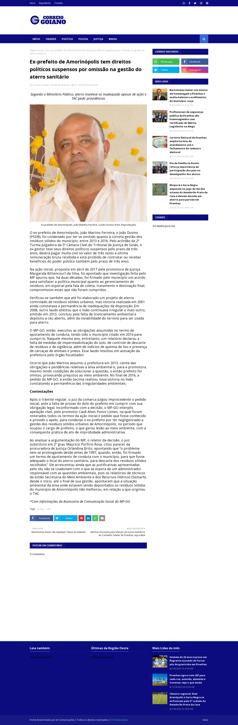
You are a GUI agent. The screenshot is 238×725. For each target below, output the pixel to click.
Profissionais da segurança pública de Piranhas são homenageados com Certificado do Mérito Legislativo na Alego (186, 119)
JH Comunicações (65, 719)
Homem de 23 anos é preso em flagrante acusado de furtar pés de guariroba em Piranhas (188, 660)
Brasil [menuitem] (113, 39)
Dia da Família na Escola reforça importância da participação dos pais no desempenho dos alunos (185, 168)
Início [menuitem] (36, 39)
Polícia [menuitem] (83, 39)
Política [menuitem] (67, 39)
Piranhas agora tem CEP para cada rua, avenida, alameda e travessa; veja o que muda (187, 679)
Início (32, 3)
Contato (58, 3)
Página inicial (36, 50)
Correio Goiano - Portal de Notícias (51, 85)
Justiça (41, 509)
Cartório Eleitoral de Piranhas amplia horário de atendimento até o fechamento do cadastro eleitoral (188, 145)
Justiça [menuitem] (98, 39)
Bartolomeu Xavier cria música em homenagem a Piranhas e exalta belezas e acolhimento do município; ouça (189, 95)
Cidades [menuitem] (51, 39)
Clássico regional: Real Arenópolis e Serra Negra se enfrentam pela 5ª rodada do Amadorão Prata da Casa (188, 699)
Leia (47, 50)
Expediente (45, 3)
